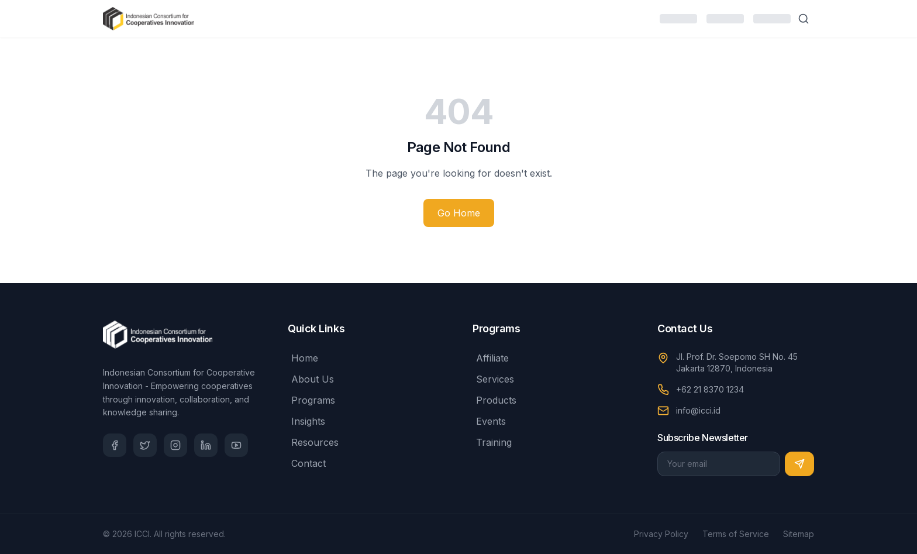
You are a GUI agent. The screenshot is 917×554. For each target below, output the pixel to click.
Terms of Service (735, 534)
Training (492, 442)
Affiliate (491, 358)
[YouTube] (236, 445)
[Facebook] (114, 445)
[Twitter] (145, 445)
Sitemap (798, 534)
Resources (313, 442)
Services (493, 379)
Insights (306, 421)
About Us (311, 379)
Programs (311, 400)
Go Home (458, 213)
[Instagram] (175, 445)
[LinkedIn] (206, 445)
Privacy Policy (661, 534)
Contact (307, 463)
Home (303, 358)
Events (489, 421)
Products (494, 400)
